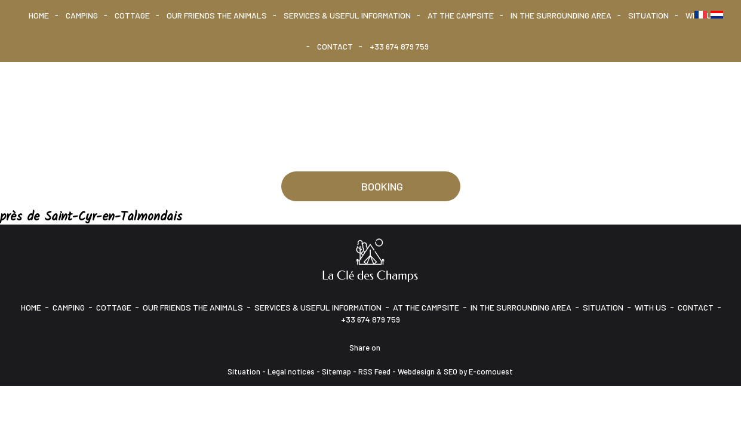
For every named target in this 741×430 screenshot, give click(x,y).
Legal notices (291, 371)
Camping (82, 15)
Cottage (132, 15)
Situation (648, 15)
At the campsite (461, 15)
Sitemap (336, 371)
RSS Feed (374, 371)
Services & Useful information (347, 15)
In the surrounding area (561, 15)
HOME (39, 15)
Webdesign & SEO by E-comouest (455, 371)
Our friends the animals (217, 15)
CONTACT (335, 46)
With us (650, 307)
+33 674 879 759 (399, 46)
